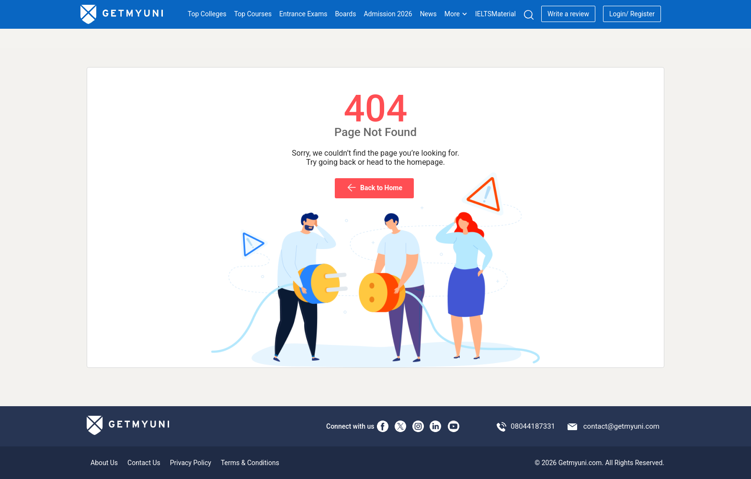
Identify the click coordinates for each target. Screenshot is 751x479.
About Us (104, 463)
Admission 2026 (388, 14)
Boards (345, 14)
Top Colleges (207, 14)
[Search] (528, 14)
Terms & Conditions (250, 463)
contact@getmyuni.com (621, 426)
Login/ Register (632, 14)
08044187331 (533, 426)
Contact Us (143, 463)
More (455, 14)
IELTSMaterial (495, 14)
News (428, 14)
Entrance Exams (303, 14)
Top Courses (253, 14)
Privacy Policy (190, 463)
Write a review (568, 14)
